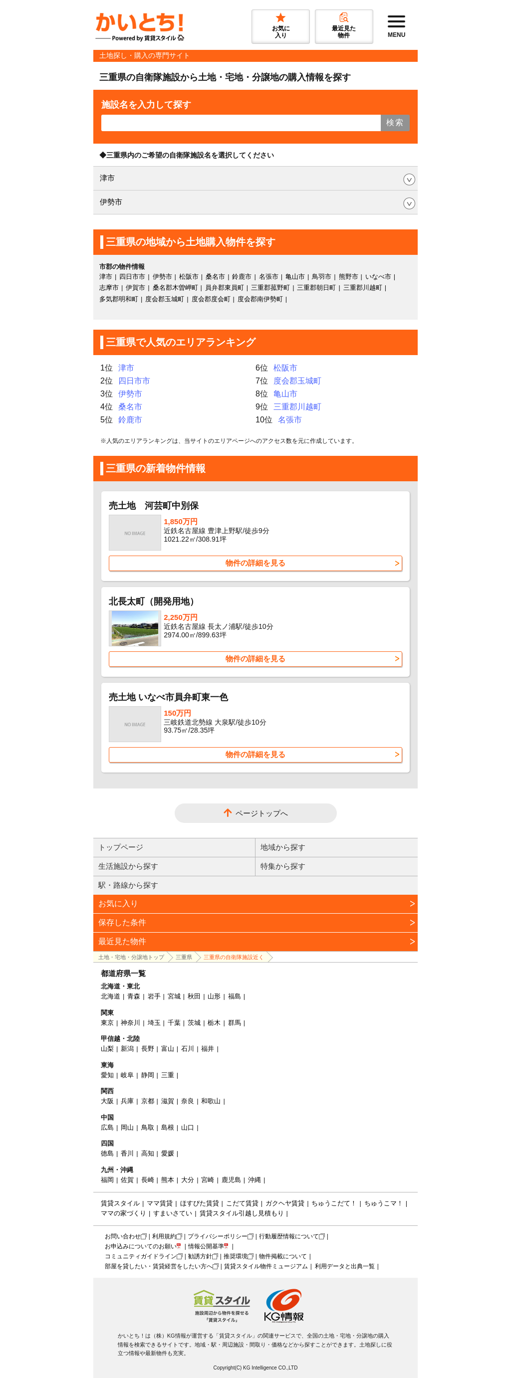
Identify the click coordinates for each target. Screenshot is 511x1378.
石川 (187, 1048)
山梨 (107, 1048)
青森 (133, 996)
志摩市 (109, 287)
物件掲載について (283, 1256)
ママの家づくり (123, 1213)
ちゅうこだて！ (334, 1203)
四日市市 (132, 276)
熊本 (167, 1179)
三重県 (184, 957)
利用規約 (164, 1236)
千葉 (174, 1022)
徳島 (107, 1153)
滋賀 (167, 1101)
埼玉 (154, 1022)
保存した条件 (122, 922)
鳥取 (147, 1127)
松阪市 (189, 276)
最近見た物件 (122, 941)
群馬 (234, 1022)
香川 (127, 1153)
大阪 (107, 1101)
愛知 (107, 1075)
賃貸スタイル (120, 1203)
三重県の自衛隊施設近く (234, 957)
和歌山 (211, 1101)
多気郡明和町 (118, 299)
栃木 (214, 1022)
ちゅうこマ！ (383, 1203)
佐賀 (127, 1179)
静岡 (147, 1075)
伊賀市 (135, 287)
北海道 (110, 996)
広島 (107, 1127)
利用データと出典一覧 (345, 1266)
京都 (147, 1101)
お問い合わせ (123, 1236)
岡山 (127, 1127)
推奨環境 (236, 1256)
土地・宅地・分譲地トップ (131, 957)
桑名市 (215, 276)
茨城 (194, 1022)
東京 (107, 1022)
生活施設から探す (128, 866)
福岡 (107, 1179)
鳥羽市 (321, 276)
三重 (167, 1075)
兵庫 (127, 1101)
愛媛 (167, 1153)
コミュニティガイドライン (141, 1256)
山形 (214, 996)
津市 (107, 178)
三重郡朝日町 (316, 287)
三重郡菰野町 (270, 287)
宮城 (174, 996)
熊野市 (348, 276)
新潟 (127, 1048)
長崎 (147, 1179)
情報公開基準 (206, 1246)
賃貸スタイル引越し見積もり (242, 1213)
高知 (147, 1153)
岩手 (154, 996)
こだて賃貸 (242, 1203)
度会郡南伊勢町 (260, 299)
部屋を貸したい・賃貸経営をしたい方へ (159, 1266)
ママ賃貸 (160, 1203)
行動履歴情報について (289, 1236)
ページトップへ (262, 813)
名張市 (268, 276)
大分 (187, 1179)
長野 (147, 1048)
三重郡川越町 (362, 287)
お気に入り (118, 903)
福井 (207, 1048)
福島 (234, 996)
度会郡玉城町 (164, 299)
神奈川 (130, 1022)
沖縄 (254, 1179)
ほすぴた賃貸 (199, 1203)
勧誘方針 (200, 1256)
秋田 (194, 996)
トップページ (120, 847)
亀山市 (295, 276)
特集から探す (282, 866)
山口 (187, 1127)
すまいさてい (172, 1213)
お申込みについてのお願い (141, 1246)
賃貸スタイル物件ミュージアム (266, 1266)
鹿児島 (231, 1179)
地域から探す (282, 847)
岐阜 (127, 1075)
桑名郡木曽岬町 (175, 287)
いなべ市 (378, 276)
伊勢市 (111, 201)
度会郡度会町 (211, 299)
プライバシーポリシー (218, 1236)
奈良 (187, 1101)
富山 (167, 1048)
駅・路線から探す (128, 885)
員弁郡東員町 (224, 287)
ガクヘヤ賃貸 (284, 1203)
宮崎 (207, 1179)
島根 (167, 1127)
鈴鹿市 (242, 276)
